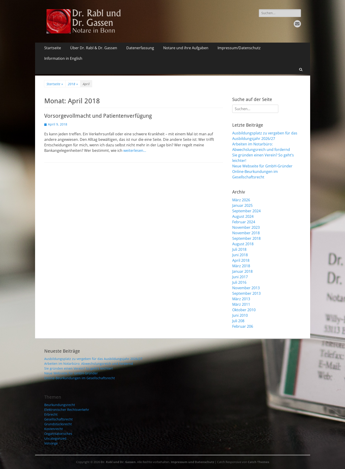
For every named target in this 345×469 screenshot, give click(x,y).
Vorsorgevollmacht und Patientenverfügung (98, 116)
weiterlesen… (134, 150)
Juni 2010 (240, 315)
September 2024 (246, 210)
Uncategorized (55, 438)
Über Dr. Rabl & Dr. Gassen (93, 47)
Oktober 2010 (244, 309)
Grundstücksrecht (58, 424)
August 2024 (243, 216)
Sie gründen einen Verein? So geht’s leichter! (78, 368)
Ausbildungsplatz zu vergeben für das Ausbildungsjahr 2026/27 (93, 359)
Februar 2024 (243, 221)
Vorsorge (51, 443)
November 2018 (246, 232)
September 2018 (246, 238)
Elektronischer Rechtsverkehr (66, 409)
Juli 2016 (239, 282)
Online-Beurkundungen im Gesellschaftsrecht (79, 378)
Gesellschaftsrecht (58, 419)
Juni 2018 (240, 254)
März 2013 (241, 298)
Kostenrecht (53, 429)
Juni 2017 (240, 276)
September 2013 (246, 293)
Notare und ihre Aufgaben (185, 47)
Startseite (52, 47)
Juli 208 (238, 320)
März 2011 (241, 304)
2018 (73, 84)
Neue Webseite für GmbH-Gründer (262, 166)
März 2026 (241, 199)
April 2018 (240, 260)
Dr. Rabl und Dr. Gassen (118, 462)
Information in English (63, 58)
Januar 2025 (242, 205)
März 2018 (241, 265)
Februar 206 (242, 326)
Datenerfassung (140, 47)
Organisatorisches (58, 433)
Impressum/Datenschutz (239, 47)
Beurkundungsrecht (59, 405)
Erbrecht (51, 414)
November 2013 (246, 287)
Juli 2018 (239, 249)
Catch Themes (258, 462)
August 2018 (243, 243)
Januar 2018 (242, 271)
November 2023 (246, 227)
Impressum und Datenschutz (192, 462)
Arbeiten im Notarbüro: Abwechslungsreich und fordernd (88, 363)
